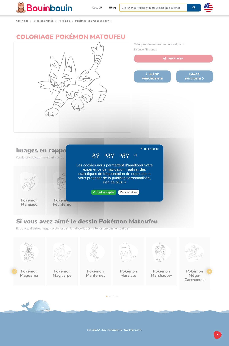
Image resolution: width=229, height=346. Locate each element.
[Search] (153, 8)
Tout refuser (150, 148)
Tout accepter (103, 192)
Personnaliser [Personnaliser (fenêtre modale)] (128, 192)
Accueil (97, 7)
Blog (112, 7)
